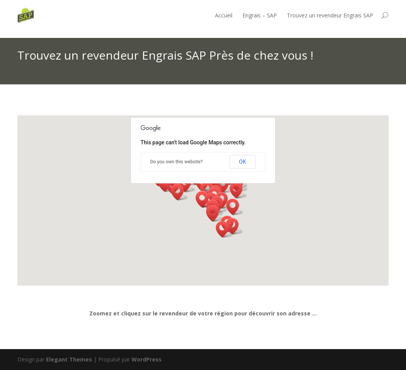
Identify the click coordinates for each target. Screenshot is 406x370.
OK (242, 162)
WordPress (146, 359)
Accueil (223, 15)
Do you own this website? (176, 161)
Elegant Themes (69, 359)
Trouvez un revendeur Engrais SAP (330, 15)
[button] (225, 229)
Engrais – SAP (259, 15)
